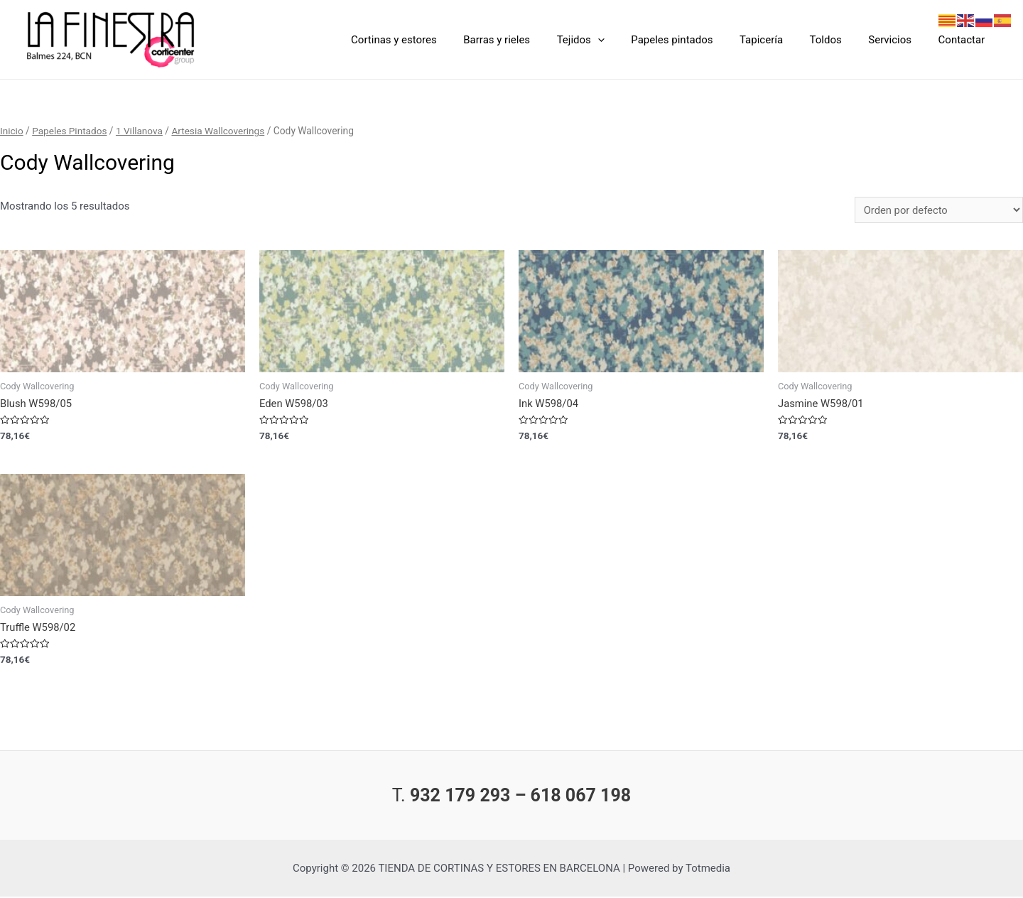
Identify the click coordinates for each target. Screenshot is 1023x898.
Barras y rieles (531, 39)
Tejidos (610, 40)
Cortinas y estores (434, 39)
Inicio (11, 130)
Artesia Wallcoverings (221, 130)
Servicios (898, 39)
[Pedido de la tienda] (937, 210)
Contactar (964, 39)
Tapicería (779, 39)
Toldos (839, 39)
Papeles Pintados (71, 130)
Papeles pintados (696, 39)
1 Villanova (141, 130)
